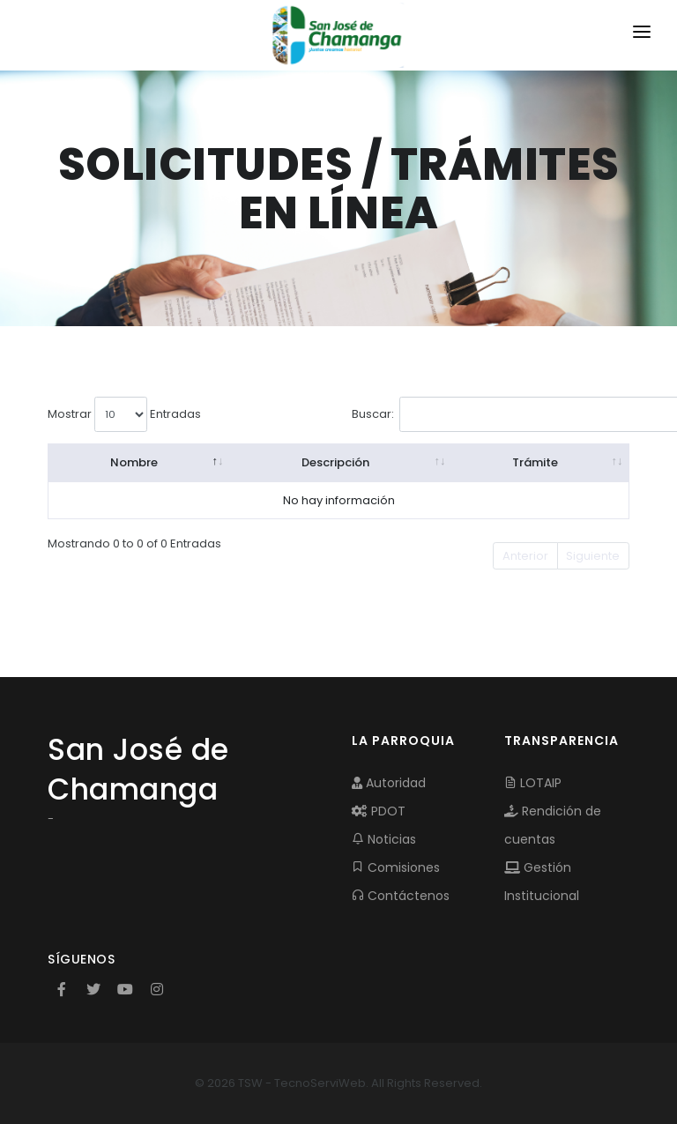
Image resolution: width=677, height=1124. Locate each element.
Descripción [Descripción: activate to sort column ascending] (335, 462)
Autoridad (389, 783)
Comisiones (396, 867)
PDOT (378, 811)
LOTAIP (533, 783)
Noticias (384, 839)
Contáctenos (401, 895)
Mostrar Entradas (124, 414)
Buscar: (481, 414)
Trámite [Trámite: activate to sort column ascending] (535, 462)
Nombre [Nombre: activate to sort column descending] (134, 462)
